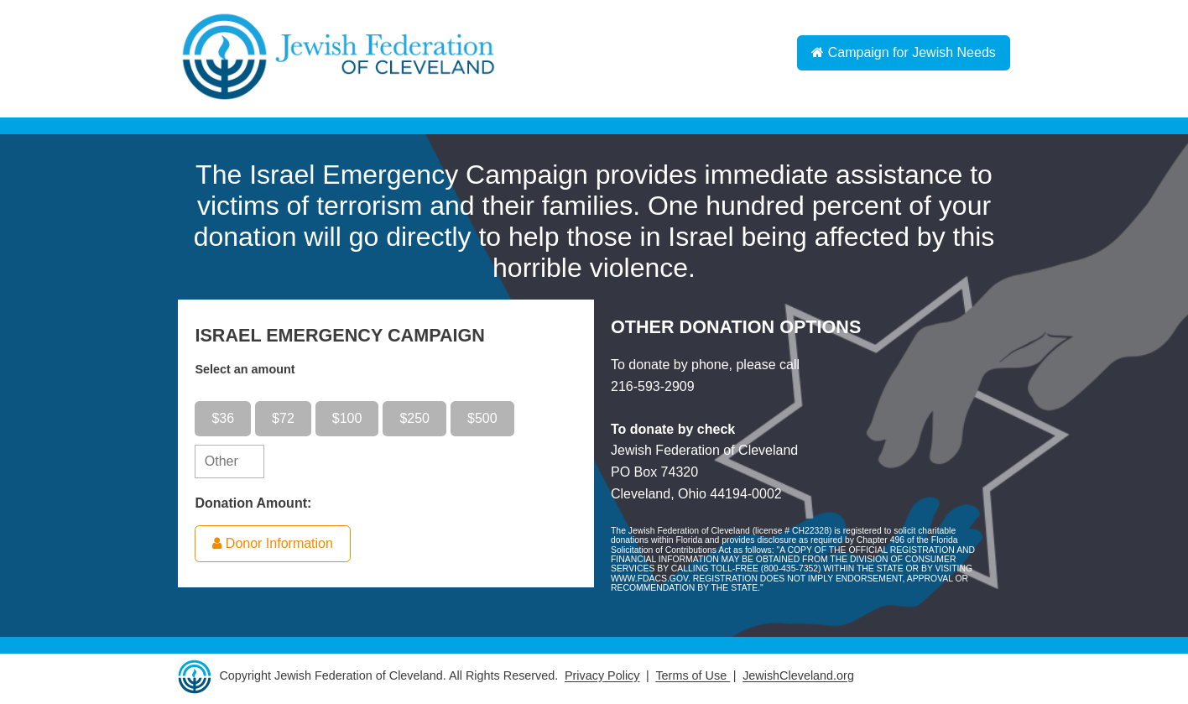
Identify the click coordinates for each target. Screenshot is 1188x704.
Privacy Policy (602, 676)
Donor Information (272, 543)
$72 (283, 418)
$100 (347, 418)
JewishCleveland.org (798, 676)
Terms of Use (692, 676)
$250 (414, 418)
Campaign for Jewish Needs (903, 52)
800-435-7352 (790, 568)
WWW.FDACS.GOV (649, 578)
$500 (482, 418)
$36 (222, 418)
